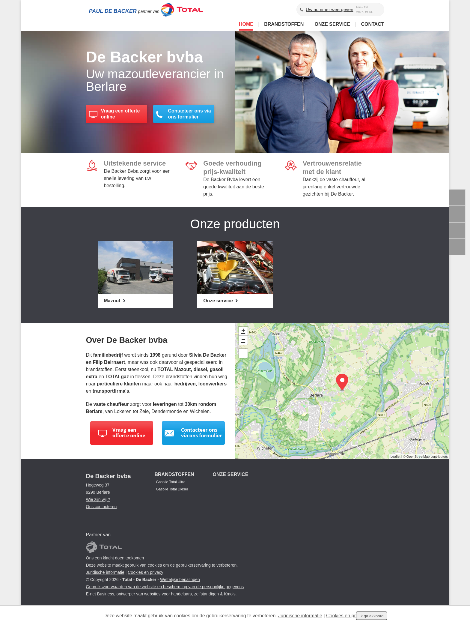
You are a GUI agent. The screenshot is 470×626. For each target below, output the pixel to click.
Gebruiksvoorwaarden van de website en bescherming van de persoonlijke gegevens (165, 586)
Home (246, 24)
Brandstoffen (284, 24)
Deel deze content (457, 247)
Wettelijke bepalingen (180, 579)
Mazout (113, 300)
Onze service (332, 24)
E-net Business (100, 594)
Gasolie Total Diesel (172, 489)
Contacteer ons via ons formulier (189, 114)
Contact (372, 24)
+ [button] (243, 331)
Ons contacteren (101, 506)
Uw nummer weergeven (329, 9)
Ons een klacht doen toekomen (115, 558)
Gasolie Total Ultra (171, 482)
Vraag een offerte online (120, 114)
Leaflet (395, 456)
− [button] (243, 340)
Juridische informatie (105, 572)
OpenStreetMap (418, 456)
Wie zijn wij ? (98, 499)
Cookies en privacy (145, 572)
